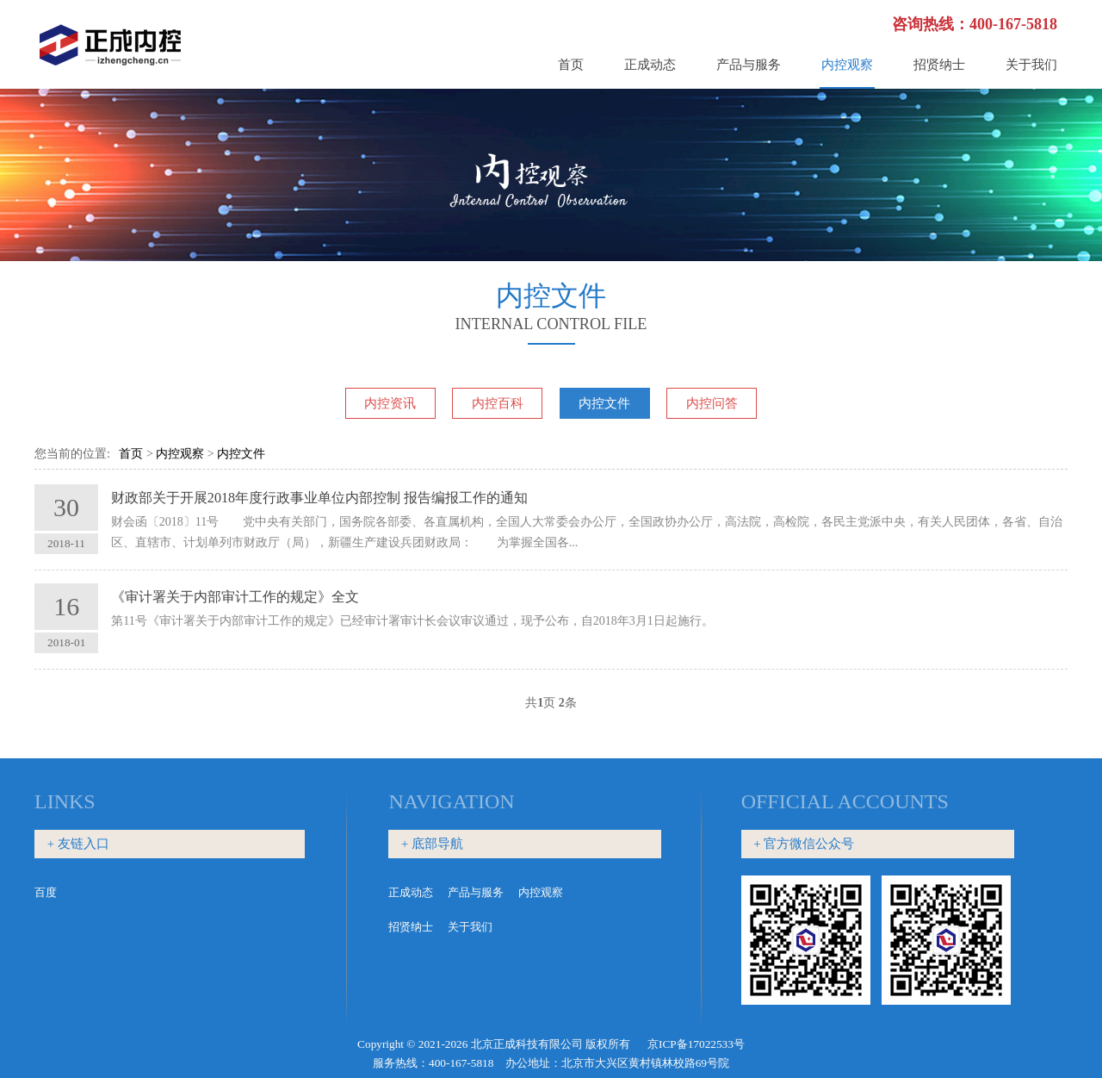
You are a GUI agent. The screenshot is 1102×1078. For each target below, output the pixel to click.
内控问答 (712, 403)
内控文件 (604, 403)
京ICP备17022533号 (696, 1043)
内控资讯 (390, 403)
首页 (571, 65)
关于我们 (1031, 65)
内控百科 (497, 403)
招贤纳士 (939, 65)
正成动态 (650, 65)
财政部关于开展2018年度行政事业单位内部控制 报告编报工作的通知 (319, 497)
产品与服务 (748, 65)
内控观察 (847, 65)
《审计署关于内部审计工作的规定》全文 (235, 596)
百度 (45, 892)
